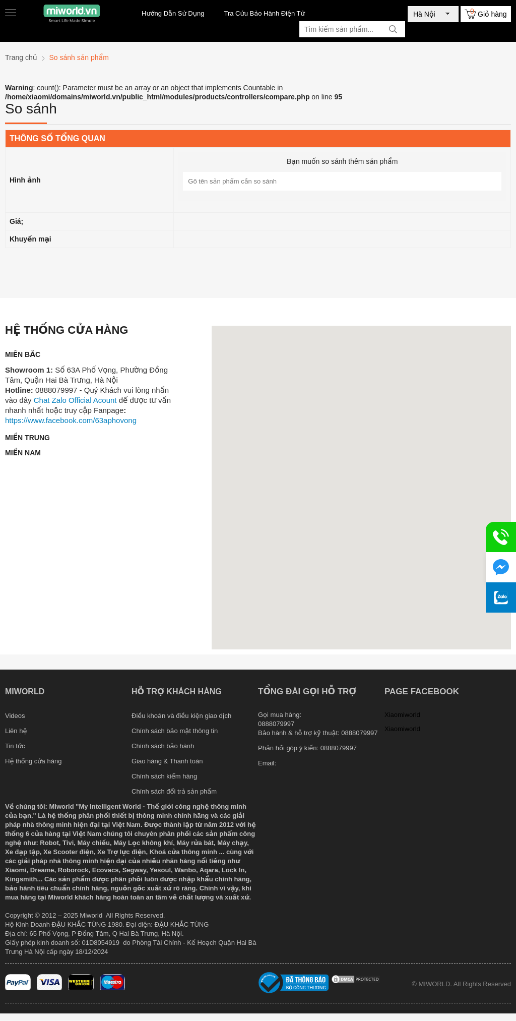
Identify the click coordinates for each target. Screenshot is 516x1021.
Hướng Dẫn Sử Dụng (173, 13)
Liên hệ (16, 731)
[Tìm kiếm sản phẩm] (352, 29)
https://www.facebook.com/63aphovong (71, 420)
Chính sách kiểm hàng (164, 776)
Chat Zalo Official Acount (75, 400)
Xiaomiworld (402, 714)
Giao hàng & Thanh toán (167, 761)
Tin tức (15, 746)
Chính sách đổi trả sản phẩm (174, 791)
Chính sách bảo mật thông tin (175, 731)
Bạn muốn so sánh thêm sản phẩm (342, 161)
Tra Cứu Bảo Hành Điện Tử (264, 13)
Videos (15, 715)
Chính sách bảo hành (163, 746)
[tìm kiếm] (393, 29)
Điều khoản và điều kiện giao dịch (181, 715)
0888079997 (338, 748)
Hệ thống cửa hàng (33, 761)
